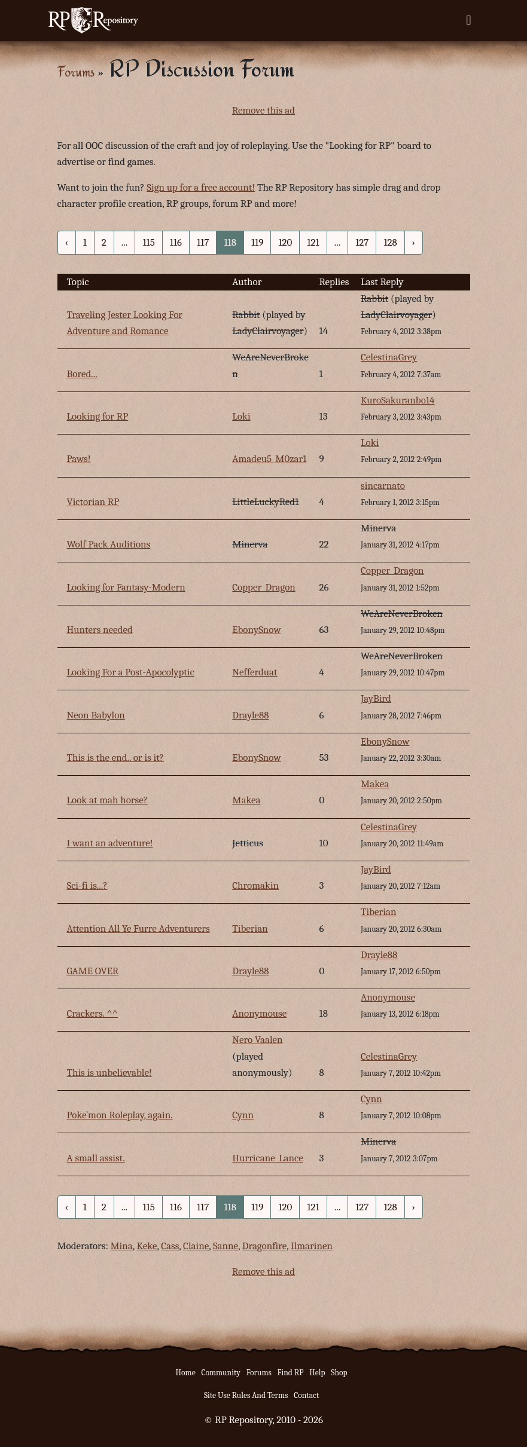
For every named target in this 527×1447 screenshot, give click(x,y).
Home (186, 1372)
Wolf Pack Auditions (109, 544)
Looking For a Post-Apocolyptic (130, 672)
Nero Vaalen (257, 1039)
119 (257, 242)
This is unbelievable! (109, 1072)
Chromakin (255, 885)
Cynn (243, 1115)
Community (220, 1372)
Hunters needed (100, 629)
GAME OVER (93, 971)
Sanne (225, 1246)
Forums (76, 71)
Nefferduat (254, 672)
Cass (170, 1246)
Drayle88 (250, 715)
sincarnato (383, 485)
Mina (122, 1246)
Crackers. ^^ (92, 1013)
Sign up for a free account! (201, 187)
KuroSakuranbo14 (397, 400)
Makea (246, 800)
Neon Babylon (96, 715)
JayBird (376, 698)
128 (390, 242)
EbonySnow (256, 629)
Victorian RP (93, 501)
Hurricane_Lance (267, 1158)
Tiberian (249, 928)
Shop (339, 1372)
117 (203, 242)
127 (361, 242)
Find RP (291, 1372)
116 (176, 242)
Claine (196, 1246)
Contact (306, 1395)
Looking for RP (98, 416)
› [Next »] (413, 242)
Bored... (82, 374)
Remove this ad (263, 110)
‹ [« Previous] (66, 242)
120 (285, 242)
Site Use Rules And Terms (246, 1395)
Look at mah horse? (107, 800)
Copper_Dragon (264, 587)
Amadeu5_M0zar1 (269, 458)
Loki (241, 416)
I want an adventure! (110, 843)
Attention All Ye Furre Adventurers (138, 928)
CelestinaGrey (389, 357)
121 (313, 242)
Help (317, 1372)
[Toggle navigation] (468, 20)
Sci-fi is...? (87, 885)
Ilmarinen (312, 1246)
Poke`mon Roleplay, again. (120, 1115)
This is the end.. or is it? (116, 757)
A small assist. (96, 1158)
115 (148, 242)
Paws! (79, 458)
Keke (147, 1246)
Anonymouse (259, 1013)
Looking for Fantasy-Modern (126, 587)
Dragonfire (264, 1246)
